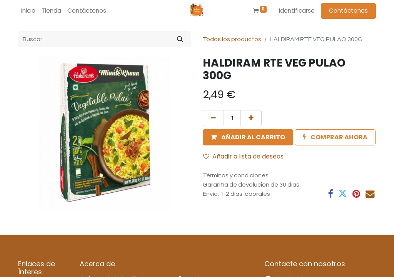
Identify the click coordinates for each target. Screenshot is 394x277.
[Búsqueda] (180, 39)
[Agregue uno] (251, 118)
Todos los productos (232, 39)
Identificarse (297, 11)
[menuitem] (28, 10)
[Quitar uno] (213, 118)
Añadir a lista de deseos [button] (243, 156)
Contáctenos (348, 11)
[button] (248, 137)
